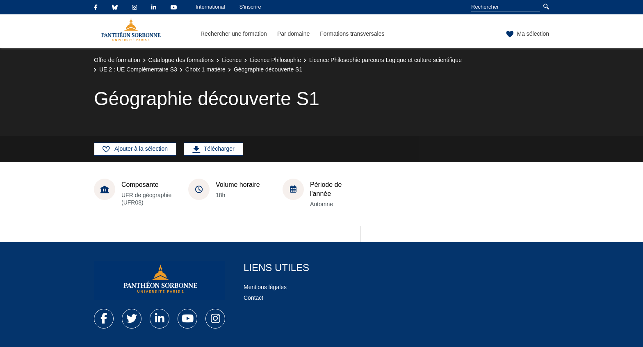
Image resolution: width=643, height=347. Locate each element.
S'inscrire (250, 7)
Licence (232, 60)
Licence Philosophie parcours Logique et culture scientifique (385, 60)
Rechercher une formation (234, 33)
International (210, 7)
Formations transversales (352, 33)
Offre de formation (117, 60)
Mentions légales (265, 287)
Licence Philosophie (275, 60)
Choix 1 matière (205, 69)
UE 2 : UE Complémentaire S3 (138, 69)
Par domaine (293, 33)
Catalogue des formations (181, 60)
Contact (253, 297)
